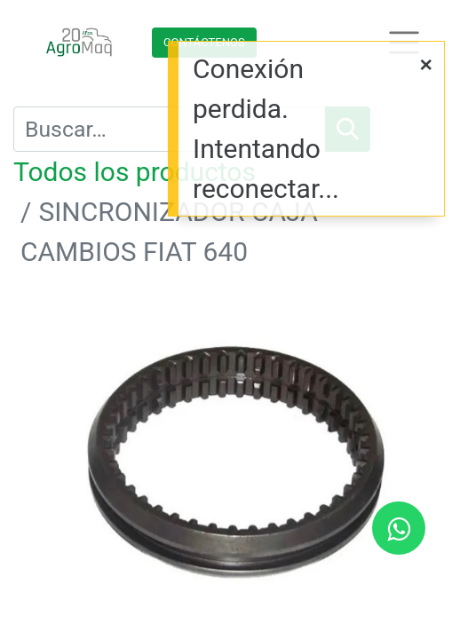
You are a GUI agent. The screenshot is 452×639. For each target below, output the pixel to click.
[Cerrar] (426, 64)
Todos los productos (134, 171)
